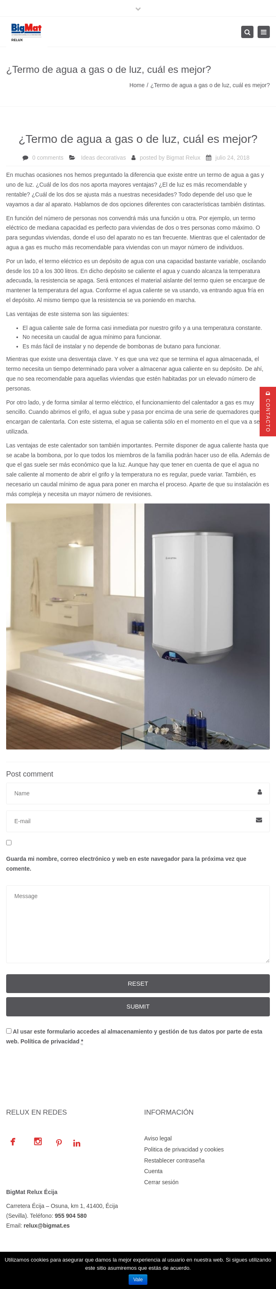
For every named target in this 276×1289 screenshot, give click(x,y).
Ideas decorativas (103, 157)
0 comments (47, 157)
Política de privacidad (49, 1041)
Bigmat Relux (183, 157)
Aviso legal (158, 1138)
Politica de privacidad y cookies (184, 1149)
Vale (138, 1279)
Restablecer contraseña (174, 1160)
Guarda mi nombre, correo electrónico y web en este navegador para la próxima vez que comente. (126, 864)
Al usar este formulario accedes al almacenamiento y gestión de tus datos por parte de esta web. (134, 1036)
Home (137, 85)
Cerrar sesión (161, 1182)
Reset (138, 983)
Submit (138, 1006)
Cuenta (153, 1171)
